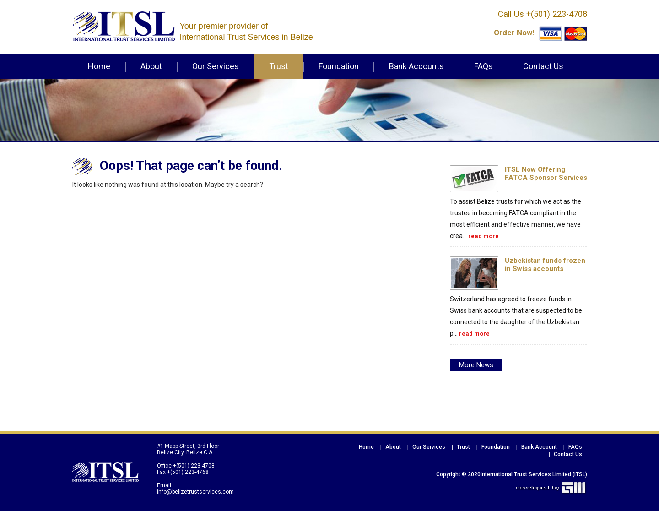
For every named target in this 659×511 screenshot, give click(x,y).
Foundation (339, 66)
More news (476, 365)
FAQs (483, 66)
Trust (278, 66)
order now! (514, 32)
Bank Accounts (416, 66)
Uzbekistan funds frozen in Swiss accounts (545, 264)
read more (483, 236)
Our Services (215, 66)
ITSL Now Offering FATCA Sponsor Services (546, 173)
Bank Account (539, 447)
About (151, 66)
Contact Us (543, 66)
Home (99, 66)
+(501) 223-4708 (555, 14)
